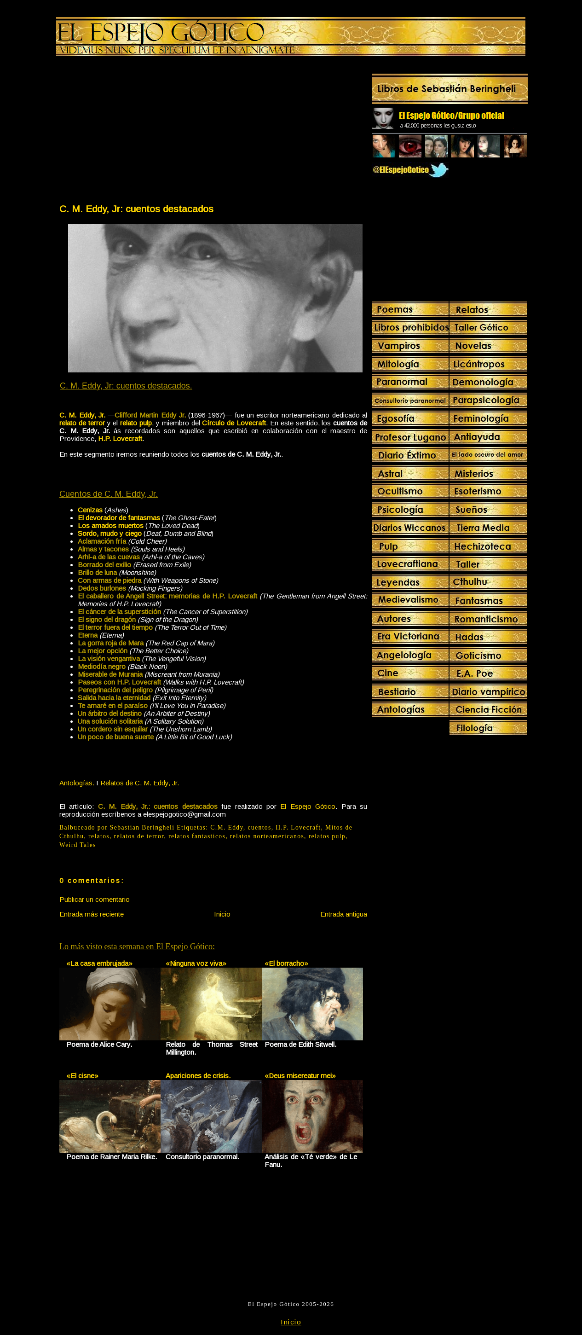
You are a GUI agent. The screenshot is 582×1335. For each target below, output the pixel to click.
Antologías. (76, 783)
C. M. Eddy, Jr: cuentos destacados (136, 208)
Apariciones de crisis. (198, 1076)
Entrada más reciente (91, 914)
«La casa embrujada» (99, 963)
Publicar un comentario (94, 899)
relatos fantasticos (196, 836)
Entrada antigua (343, 914)
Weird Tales (77, 845)
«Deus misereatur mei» (300, 1076)
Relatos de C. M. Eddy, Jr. (139, 783)
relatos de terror (139, 836)
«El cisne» (82, 1076)
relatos (98, 836)
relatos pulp (327, 836)
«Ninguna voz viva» (196, 963)
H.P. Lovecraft (298, 827)
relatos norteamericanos (267, 836)
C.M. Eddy (226, 827)
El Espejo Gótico (307, 806)
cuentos (259, 827)
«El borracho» (286, 963)
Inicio (222, 914)
